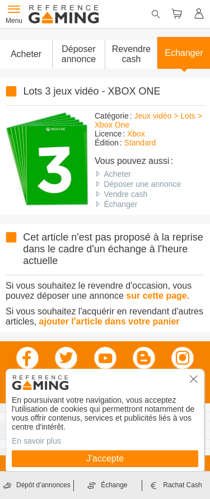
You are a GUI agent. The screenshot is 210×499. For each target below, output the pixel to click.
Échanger (120, 204)
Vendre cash (125, 194)
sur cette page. (157, 295)
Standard (140, 142)
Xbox (136, 133)
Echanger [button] (184, 53)
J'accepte (105, 458)
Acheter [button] (26, 54)
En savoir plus (36, 440)
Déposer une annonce (142, 184)
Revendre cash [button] (131, 54)
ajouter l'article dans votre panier (109, 321)
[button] (78, 54)
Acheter (117, 174)
